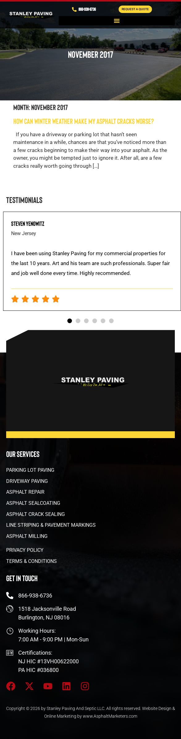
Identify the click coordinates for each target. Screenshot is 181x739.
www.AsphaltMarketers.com (110, 716)
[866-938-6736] (74, 9)
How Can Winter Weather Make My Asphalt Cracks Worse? (83, 120)
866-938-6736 (87, 9)
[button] (117, 20)
